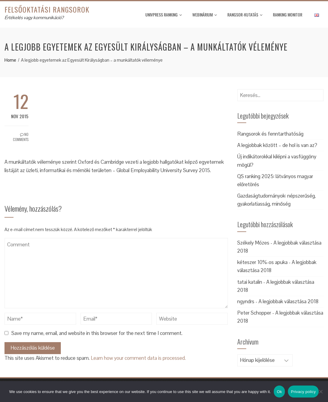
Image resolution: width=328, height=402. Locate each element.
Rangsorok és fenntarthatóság (270, 134)
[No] (321, 392)
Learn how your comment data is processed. (138, 358)
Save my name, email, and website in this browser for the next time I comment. (96, 333)
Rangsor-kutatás (244, 14)
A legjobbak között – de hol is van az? (277, 145)
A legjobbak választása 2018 (288, 301)
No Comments (20, 137)
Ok (279, 391)
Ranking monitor (287, 14)
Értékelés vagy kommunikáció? (34, 17)
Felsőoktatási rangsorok (46, 9)
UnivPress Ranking (163, 14)
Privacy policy (303, 391)
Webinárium (204, 14)
